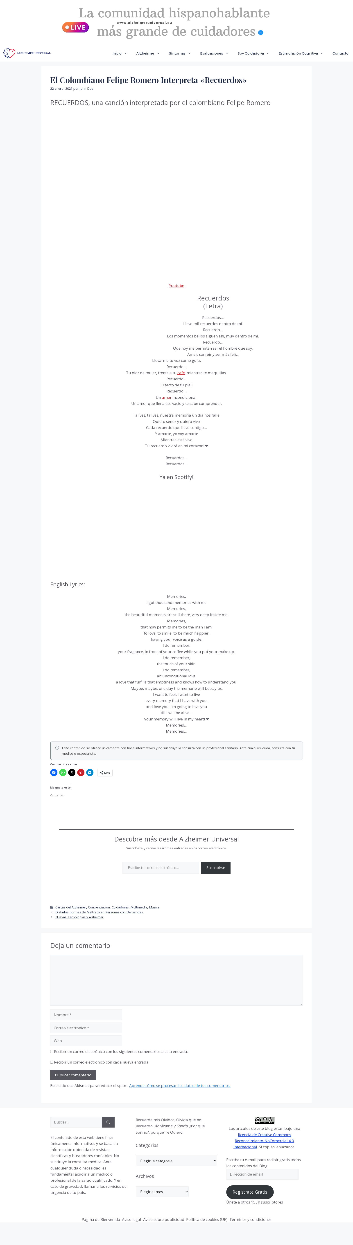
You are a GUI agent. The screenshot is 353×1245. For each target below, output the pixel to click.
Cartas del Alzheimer (70, 907)
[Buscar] (108, 1122)
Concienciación (99, 907)
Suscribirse (215, 867)
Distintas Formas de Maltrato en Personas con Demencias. (99, 912)
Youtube (176, 285)
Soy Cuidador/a (256, 53)
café (181, 372)
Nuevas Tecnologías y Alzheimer (79, 917)
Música (154, 907)
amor (167, 397)
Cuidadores (120, 907)
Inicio (122, 53)
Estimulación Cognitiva (303, 53)
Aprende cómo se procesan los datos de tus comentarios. (180, 1085)
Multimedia (139, 907)
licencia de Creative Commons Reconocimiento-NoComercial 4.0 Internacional (263, 1140)
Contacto (340, 53)
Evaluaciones (216, 53)
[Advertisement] (84, 324)
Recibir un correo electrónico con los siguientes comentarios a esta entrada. (121, 1051)
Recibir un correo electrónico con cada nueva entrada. (101, 1062)
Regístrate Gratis (250, 1192)
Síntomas (182, 53)
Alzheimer (150, 53)
